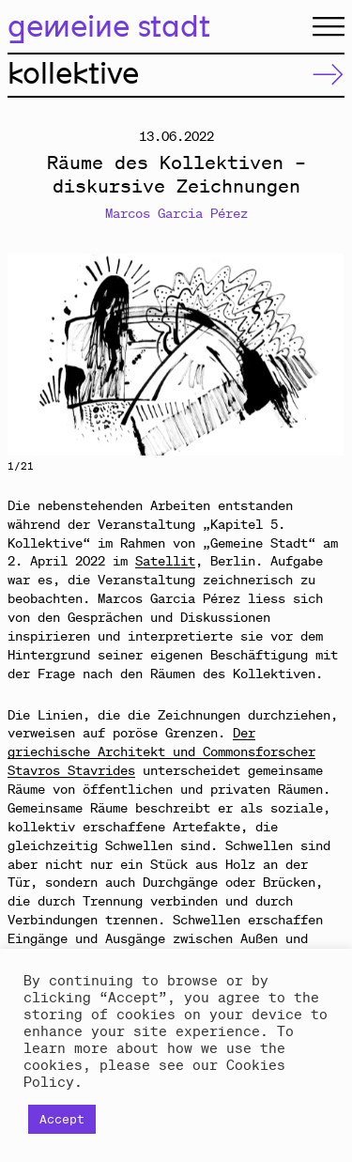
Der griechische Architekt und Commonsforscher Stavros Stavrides (161, 751)
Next (260, 355)
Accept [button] (61, 1119)
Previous (92, 355)
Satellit (165, 560)
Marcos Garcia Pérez (176, 213)
